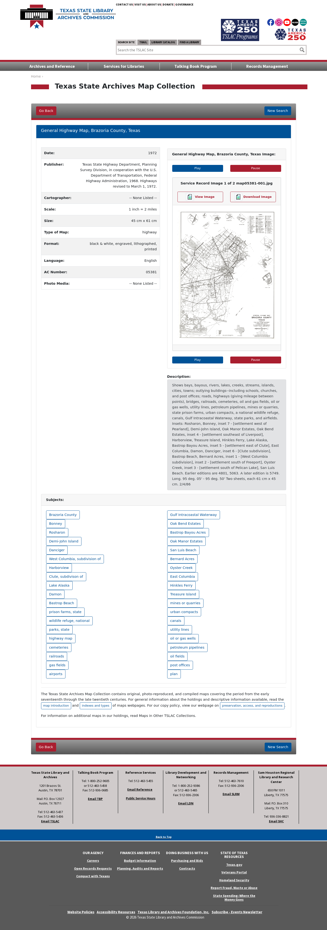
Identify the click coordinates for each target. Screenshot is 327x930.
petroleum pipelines (187, 647)
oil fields (177, 656)
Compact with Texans (93, 876)
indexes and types (95, 705)
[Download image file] (253, 197)
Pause (266, 168)
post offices (180, 665)
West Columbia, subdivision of (75, 559)
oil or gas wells (183, 638)
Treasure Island (183, 594)
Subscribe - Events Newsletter (237, 912)
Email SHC (276, 821)
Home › (37, 76)
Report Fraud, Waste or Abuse (234, 888)
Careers (93, 860)
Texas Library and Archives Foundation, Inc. (173, 912)
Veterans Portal (234, 872)
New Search (278, 111)
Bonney (55, 523)
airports (56, 674)
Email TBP (95, 799)
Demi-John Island (64, 541)
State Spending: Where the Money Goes (234, 897)
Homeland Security (234, 880)
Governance (184, 4)
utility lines (179, 629)
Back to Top (164, 837)
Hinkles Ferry (181, 585)
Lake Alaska (59, 585)
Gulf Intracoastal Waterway (193, 515)
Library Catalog (163, 42)
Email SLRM (231, 794)
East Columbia (182, 576)
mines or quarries (185, 603)
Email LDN (185, 803)
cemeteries (58, 647)
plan (174, 674)
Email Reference (139, 790)
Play (208, 168)
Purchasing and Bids (187, 860)
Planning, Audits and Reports (140, 868)
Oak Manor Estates (186, 541)
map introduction (56, 705)
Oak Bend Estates (185, 523)
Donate (168, 4)
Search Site (126, 42)
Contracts (187, 868)
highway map (60, 638)
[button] (180, 264)
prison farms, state (65, 612)
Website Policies (80, 912)
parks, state (59, 629)
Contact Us (124, 4)
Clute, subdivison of (66, 576)
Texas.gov (234, 864)
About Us (154, 4)
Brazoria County (63, 515)
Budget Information (140, 860)
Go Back (46, 111)
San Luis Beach (183, 550)
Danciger (57, 550)
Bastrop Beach (61, 603)
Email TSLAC (50, 821)
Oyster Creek (181, 568)
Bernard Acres (182, 559)
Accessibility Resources (116, 912)
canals (175, 621)
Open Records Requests (93, 868)
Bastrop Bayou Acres (188, 532)
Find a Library (189, 42)
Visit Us (140, 4)
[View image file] (200, 197)
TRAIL (143, 42)
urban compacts (184, 612)
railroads (56, 656)
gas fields (57, 665)
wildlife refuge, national (69, 621)
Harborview (59, 568)
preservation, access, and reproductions (252, 705)
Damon (55, 594)
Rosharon (57, 532)
